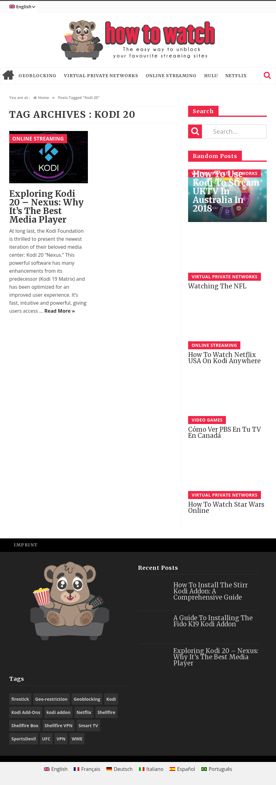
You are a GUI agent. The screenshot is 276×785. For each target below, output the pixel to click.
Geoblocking (37, 75)
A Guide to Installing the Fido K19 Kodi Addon (213, 621)
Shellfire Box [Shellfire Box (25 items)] (24, 725)
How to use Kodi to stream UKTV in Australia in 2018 (226, 191)
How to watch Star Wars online (226, 507)
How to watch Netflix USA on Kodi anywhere (224, 358)
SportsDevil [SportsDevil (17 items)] (23, 739)
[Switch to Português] (216, 768)
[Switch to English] (56, 768)
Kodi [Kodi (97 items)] (111, 699)
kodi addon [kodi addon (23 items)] (58, 712)
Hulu (211, 75)
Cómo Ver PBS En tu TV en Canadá (224, 432)
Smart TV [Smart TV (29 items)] (88, 725)
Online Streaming (171, 75)
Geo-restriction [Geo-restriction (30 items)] (51, 699)
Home (7, 76)
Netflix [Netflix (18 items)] (84, 712)
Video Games (207, 420)
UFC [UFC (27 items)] (46, 739)
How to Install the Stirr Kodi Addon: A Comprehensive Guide (210, 591)
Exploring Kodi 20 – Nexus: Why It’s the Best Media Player (46, 206)
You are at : (19, 97)
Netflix (236, 75)
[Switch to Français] (87, 768)
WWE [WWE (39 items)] (77, 739)
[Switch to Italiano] (151, 768)
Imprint (26, 545)
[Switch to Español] (182, 768)
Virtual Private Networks (101, 75)
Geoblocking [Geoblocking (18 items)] (87, 699)
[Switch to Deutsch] (119, 768)
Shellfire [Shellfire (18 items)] (106, 712)
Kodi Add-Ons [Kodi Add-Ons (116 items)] (25, 712)
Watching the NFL (217, 286)
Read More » (59, 310)
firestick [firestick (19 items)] (20, 699)
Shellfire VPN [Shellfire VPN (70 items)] (59, 725)
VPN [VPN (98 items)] (61, 739)
